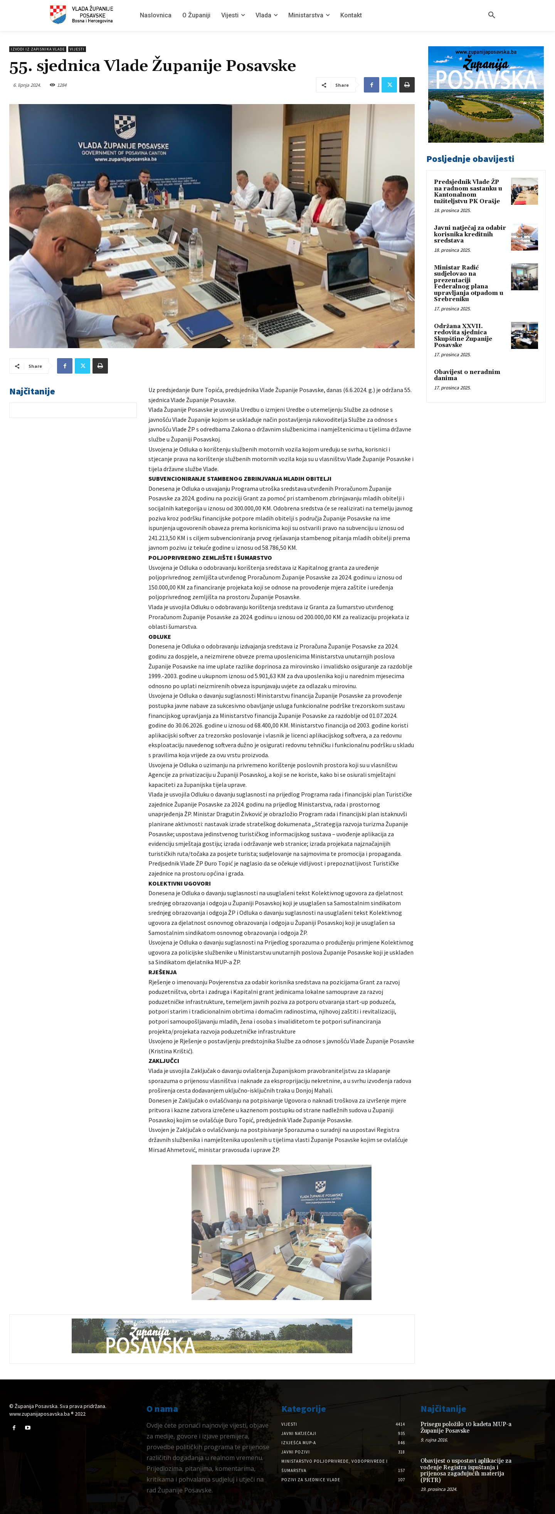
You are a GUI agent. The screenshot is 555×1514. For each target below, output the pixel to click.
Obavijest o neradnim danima (467, 375)
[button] (491, 15)
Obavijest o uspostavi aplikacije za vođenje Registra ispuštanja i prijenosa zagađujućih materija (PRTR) (465, 1470)
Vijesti (77, 49)
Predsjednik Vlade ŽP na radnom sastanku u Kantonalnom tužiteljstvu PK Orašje (468, 192)
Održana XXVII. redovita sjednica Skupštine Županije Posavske (463, 336)
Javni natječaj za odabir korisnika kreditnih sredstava (470, 234)
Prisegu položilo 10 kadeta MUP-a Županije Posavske (465, 1428)
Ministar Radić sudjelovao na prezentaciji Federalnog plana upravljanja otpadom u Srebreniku (468, 283)
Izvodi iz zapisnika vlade (37, 49)
